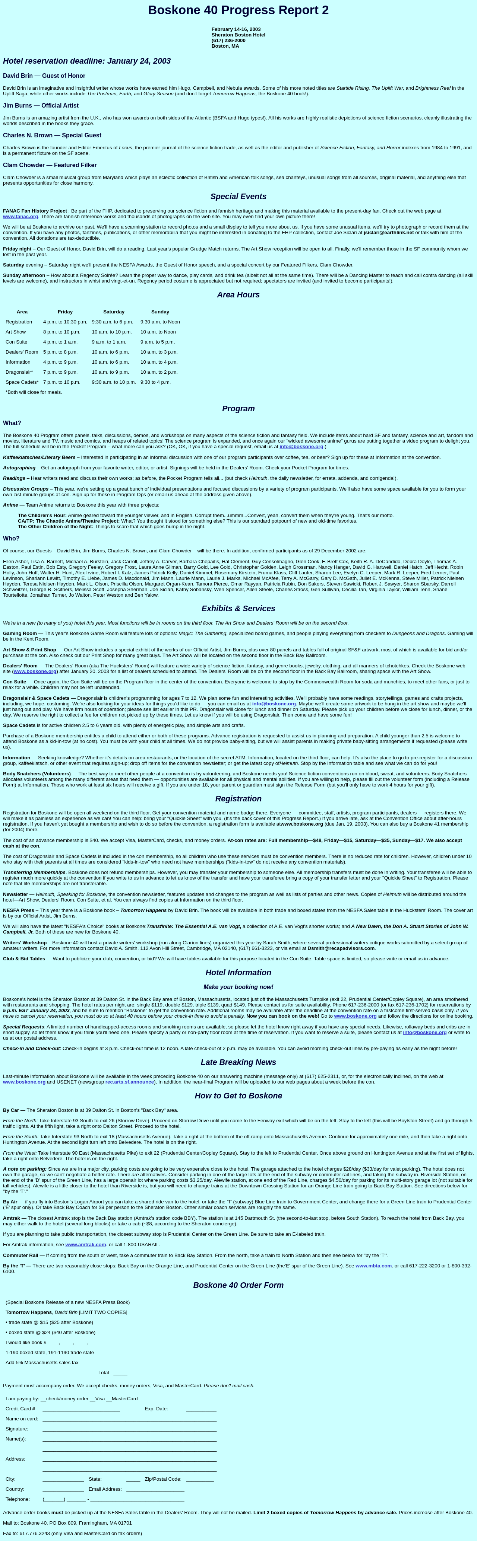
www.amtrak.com (85, 1244)
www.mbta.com (374, 1266)
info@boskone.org (301, 446)
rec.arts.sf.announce (129, 1082)
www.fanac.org (20, 216)
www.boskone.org (35, 671)
